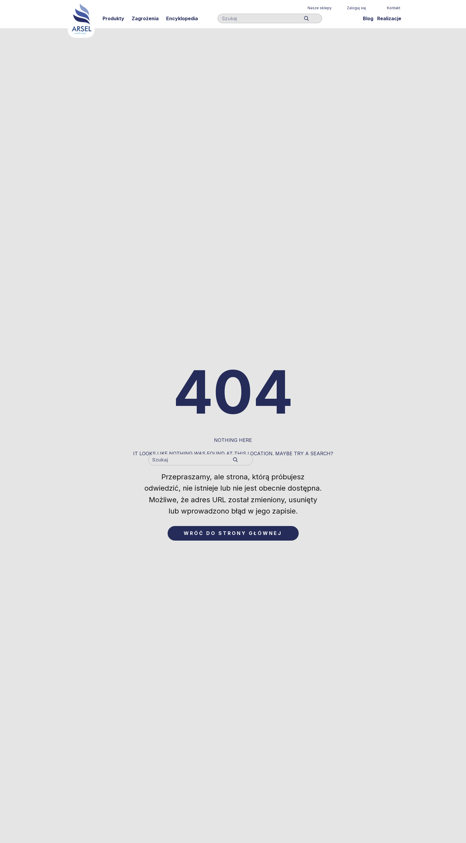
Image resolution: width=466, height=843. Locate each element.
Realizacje (389, 18)
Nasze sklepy (320, 8)
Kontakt (393, 8)
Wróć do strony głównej (233, 533)
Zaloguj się (356, 8)
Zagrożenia (145, 18)
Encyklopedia (182, 18)
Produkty (113, 18)
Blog (368, 18)
